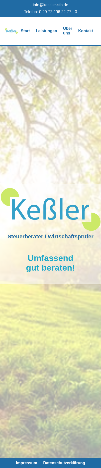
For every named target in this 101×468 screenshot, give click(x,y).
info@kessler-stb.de (50, 5)
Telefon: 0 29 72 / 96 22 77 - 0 (50, 12)
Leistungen (46, 31)
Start (25, 31)
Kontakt (85, 31)
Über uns (67, 30)
